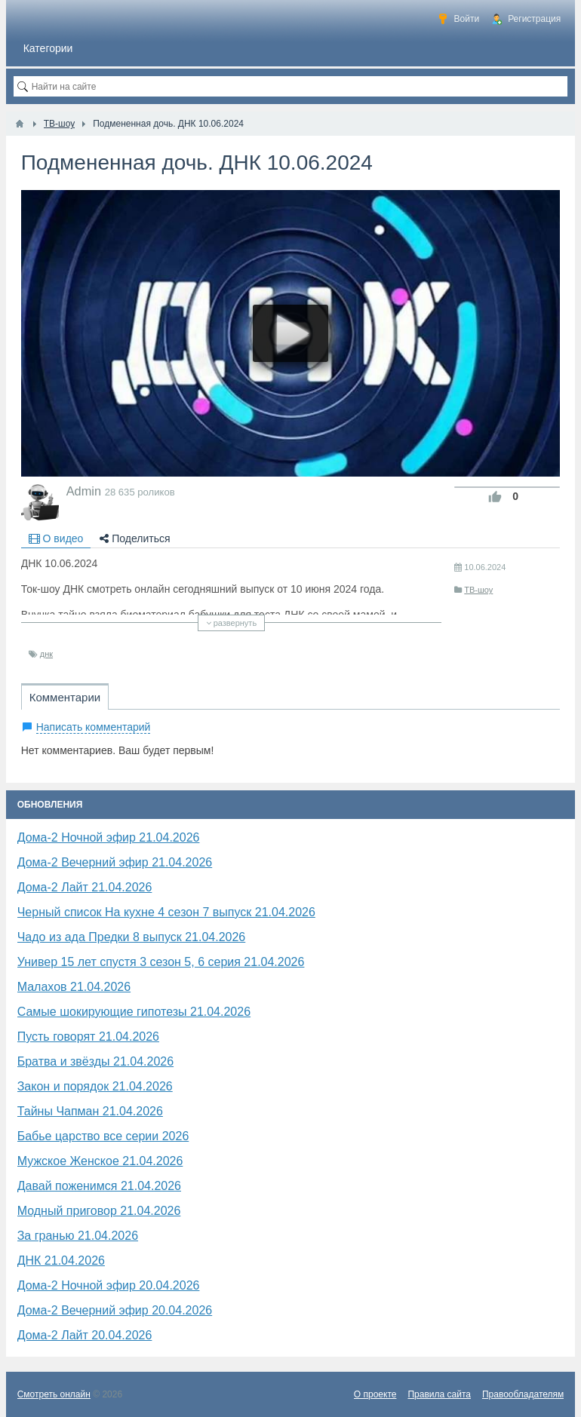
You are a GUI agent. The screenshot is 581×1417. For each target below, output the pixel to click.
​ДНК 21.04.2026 (61, 1260)
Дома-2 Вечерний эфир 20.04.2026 (115, 1310)
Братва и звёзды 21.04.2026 (95, 1061)
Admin (83, 491)
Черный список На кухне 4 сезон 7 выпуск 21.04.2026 (166, 912)
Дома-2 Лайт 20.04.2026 (84, 1335)
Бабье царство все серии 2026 (103, 1136)
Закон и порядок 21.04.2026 (95, 1086)
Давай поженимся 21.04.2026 (99, 1185)
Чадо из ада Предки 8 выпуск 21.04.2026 (131, 937)
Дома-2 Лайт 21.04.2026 (84, 887)
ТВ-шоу (478, 589)
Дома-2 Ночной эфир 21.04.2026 (108, 837)
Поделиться (135, 538)
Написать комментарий (93, 727)
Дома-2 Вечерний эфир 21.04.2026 (115, 862)
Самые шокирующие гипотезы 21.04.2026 (134, 1011)
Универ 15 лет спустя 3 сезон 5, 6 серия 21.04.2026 (161, 961)
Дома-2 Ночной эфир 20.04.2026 (108, 1285)
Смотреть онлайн (54, 1394)
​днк (46, 653)
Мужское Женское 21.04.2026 (100, 1161)
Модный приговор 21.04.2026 (99, 1210)
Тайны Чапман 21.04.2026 (90, 1111)
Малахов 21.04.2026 (74, 986)
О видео (56, 538)
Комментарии (64, 697)
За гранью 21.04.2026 (77, 1235)
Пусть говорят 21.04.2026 (88, 1036)
